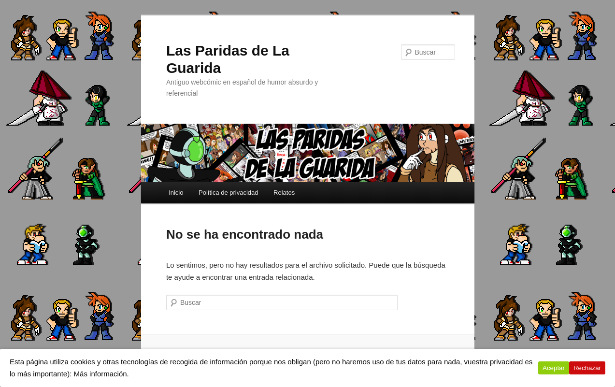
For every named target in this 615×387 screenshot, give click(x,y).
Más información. (101, 374)
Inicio (176, 192)
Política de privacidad (228, 192)
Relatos (284, 192)
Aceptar (554, 368)
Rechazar (587, 368)
